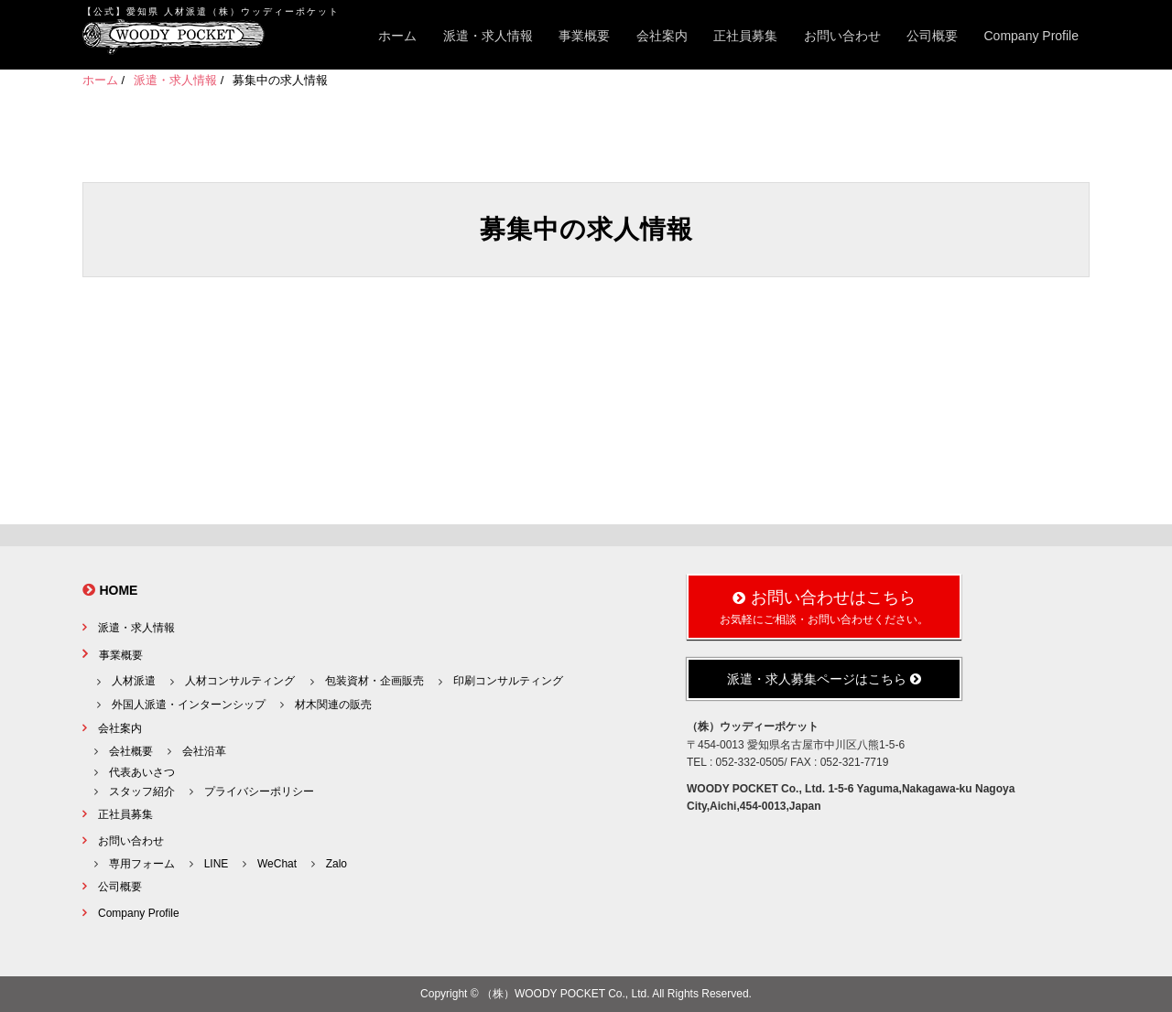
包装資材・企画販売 (374, 680)
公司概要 (932, 35)
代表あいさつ (142, 772)
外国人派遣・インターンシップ (189, 704)
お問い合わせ (842, 35)
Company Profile (1032, 35)
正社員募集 (745, 35)
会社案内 (662, 35)
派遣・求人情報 (488, 35)
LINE (216, 863)
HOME (118, 590)
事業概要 (584, 35)
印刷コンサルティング (508, 680)
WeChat (277, 863)
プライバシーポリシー (259, 791)
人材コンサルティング (240, 680)
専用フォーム (142, 863)
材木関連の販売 (333, 704)
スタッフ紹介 (142, 791)
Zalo (336, 863)
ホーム (397, 35)
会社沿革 (204, 751)
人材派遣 (134, 680)
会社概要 (131, 751)
